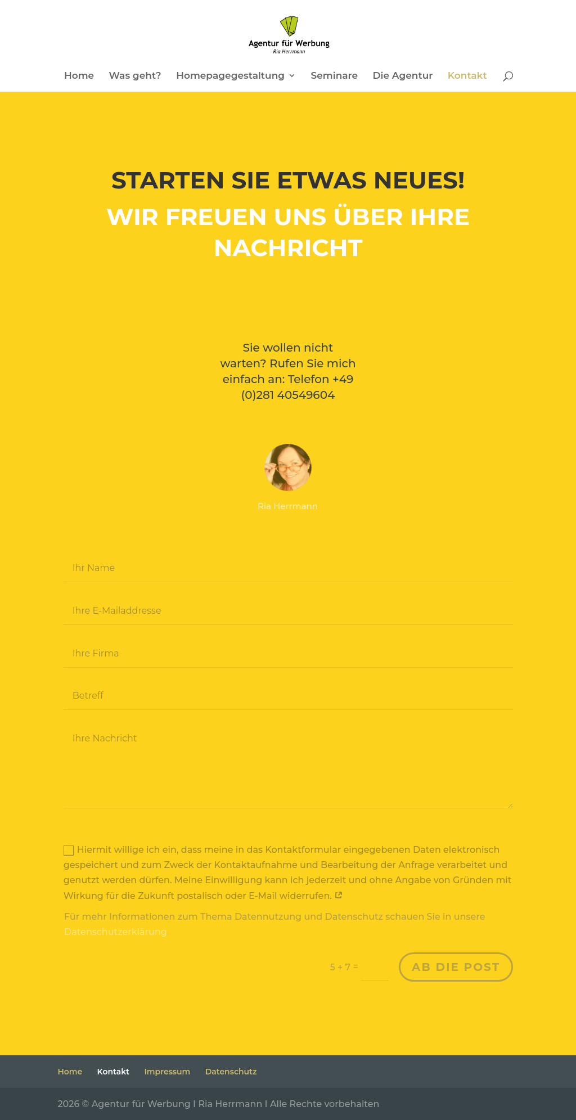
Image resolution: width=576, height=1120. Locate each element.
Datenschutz (231, 1072)
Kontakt (467, 76)
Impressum (167, 1072)
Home (79, 76)
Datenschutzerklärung (117, 933)
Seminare (334, 76)
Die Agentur (403, 76)
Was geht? (135, 76)
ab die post (453, 968)
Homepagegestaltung (230, 76)
